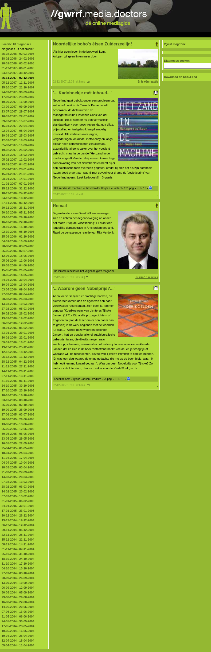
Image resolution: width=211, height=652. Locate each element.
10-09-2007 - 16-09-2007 (18, 101)
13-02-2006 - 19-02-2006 (18, 318)
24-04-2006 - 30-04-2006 (18, 279)
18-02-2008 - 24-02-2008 (18, 58)
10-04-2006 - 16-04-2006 (18, 284)
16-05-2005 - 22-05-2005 (18, 443)
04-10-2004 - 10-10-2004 (18, 568)
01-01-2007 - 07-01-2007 (18, 183)
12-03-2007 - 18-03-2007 (18, 140)
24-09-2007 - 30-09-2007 (18, 92)
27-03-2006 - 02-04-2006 (18, 294)
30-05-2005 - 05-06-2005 (18, 433)
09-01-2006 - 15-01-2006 (18, 342)
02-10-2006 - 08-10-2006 (18, 231)
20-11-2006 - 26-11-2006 (18, 207)
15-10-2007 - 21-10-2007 (18, 87)
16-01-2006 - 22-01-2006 (18, 337)
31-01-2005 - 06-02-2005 (18, 501)
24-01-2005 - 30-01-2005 (18, 505)
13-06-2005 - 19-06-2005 (18, 424)
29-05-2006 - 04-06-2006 (18, 265)
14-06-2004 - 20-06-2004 (18, 606)
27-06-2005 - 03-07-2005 (18, 414)
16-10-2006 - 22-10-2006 (18, 222)
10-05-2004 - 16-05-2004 (18, 630)
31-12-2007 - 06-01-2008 (18, 68)
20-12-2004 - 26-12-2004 (18, 515)
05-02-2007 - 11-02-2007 (18, 159)
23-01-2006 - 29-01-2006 (18, 332)
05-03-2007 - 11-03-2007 (18, 145)
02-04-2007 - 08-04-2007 (18, 130)
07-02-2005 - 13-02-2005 (18, 496)
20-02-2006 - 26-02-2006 (18, 313)
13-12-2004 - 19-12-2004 (18, 520)
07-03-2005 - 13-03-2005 (18, 481)
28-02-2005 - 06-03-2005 (18, 486)
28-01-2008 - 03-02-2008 (18, 63)
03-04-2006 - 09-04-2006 (18, 289)
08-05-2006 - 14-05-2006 (18, 275)
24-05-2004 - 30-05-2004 (18, 621)
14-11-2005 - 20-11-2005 (18, 371)
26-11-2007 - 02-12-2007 (18, 77)
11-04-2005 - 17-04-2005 (18, 457)
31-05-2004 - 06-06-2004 (18, 616)
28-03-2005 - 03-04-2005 (18, 467)
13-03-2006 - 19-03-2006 (18, 303)
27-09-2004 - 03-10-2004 (18, 573)
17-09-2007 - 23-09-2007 (18, 97)
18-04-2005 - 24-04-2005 (18, 453)
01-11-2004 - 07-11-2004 (18, 549)
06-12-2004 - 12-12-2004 (18, 525)
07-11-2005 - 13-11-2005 (18, 376)
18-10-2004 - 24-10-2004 (18, 558)
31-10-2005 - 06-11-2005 (18, 380)
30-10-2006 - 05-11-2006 (18, 212)
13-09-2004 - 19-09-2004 (18, 582)
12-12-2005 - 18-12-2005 (18, 352)
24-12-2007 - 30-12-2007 (18, 73)
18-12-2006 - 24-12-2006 (18, 193)
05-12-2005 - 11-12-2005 (18, 356)
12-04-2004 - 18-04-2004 (18, 640)
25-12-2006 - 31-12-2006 (18, 188)
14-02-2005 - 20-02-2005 (18, 491)
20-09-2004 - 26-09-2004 (18, 578)
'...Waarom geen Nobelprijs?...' (105, 288)
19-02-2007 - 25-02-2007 (18, 150)
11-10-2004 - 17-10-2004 (18, 563)
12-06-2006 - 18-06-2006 (18, 255)
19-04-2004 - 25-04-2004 (18, 635)
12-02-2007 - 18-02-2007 (18, 154)
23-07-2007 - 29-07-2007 (18, 111)
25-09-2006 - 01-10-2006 (18, 236)
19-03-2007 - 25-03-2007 (18, 135)
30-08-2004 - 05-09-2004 (18, 592)
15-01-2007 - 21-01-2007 (18, 174)
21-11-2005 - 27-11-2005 (18, 366)
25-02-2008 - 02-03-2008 (18, 53)
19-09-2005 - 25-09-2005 (18, 409)
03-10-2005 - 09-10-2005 (18, 400)
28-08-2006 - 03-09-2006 (18, 246)
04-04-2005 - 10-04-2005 (18, 462)
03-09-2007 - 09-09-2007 (18, 106)
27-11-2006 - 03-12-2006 (18, 202)
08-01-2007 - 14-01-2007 (18, 178)
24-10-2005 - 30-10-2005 (18, 385)
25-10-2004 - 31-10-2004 (18, 554)
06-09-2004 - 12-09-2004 (18, 587)
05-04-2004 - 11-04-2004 (18, 645)
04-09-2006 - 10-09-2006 (18, 241)
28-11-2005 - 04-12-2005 (18, 361)
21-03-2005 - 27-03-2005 (18, 472)
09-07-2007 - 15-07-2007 (18, 121)
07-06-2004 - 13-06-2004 (18, 611)
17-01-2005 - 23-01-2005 (18, 510)
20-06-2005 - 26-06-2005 (18, 419)
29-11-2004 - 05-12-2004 (18, 529)
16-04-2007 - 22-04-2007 (18, 125)
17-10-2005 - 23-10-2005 (18, 390)
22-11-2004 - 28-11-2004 (18, 534)
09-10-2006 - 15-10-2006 (18, 226)
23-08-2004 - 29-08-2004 (18, 597)
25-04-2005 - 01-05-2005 (18, 448)
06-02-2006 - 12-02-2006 (18, 323)
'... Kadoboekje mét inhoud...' (105, 93)
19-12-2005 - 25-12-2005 (18, 347)
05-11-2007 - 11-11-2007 (18, 82)
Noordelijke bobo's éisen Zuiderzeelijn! (105, 44)
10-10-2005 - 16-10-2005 (18, 395)
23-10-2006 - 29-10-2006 (18, 217)
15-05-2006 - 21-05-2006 (18, 270)
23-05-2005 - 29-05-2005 (18, 438)
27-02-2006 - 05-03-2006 (18, 308)
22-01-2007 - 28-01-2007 (18, 169)
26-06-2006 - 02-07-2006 (18, 251)
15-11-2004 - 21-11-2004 (18, 539)
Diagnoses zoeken (177, 60)
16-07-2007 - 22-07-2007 (18, 116)
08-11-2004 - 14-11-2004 (18, 544)
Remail (105, 205)
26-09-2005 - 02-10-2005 (18, 404)
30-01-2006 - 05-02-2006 (18, 327)
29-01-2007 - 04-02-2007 (18, 164)
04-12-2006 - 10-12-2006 (18, 198)
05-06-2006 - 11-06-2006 (18, 260)
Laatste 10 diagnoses (16, 44)
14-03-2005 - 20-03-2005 (18, 477)
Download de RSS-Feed (180, 77)
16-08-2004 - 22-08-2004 (18, 602)
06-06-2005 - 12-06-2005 (18, 428)
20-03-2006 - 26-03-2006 (18, 299)
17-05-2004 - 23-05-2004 (18, 626)
